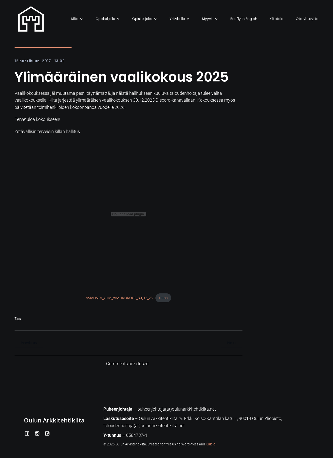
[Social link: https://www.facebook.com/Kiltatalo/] (49, 433)
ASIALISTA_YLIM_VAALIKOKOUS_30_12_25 (119, 297)
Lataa (163, 297)
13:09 (60, 60)
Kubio (210, 444)
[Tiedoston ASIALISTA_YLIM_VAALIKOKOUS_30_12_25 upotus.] (128, 214)
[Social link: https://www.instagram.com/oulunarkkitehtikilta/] (39, 433)
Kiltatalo (276, 18)
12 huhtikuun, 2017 (33, 60)
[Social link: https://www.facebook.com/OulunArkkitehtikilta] (29, 433)
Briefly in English (243, 18)
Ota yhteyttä (307, 18)
